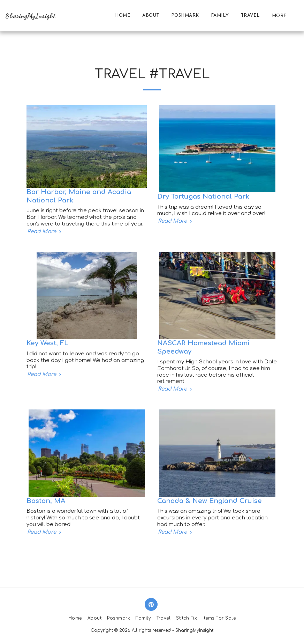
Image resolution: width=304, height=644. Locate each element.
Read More (45, 232)
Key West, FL (47, 343)
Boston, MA (45, 500)
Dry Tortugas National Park (203, 196)
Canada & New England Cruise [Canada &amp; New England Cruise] (209, 500)
